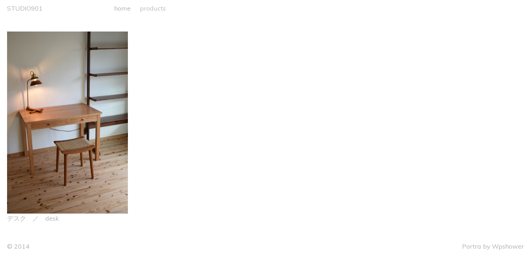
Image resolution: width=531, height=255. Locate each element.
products (153, 8)
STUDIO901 (25, 8)
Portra (471, 246)
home (122, 8)
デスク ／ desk (33, 218)
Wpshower (508, 246)
